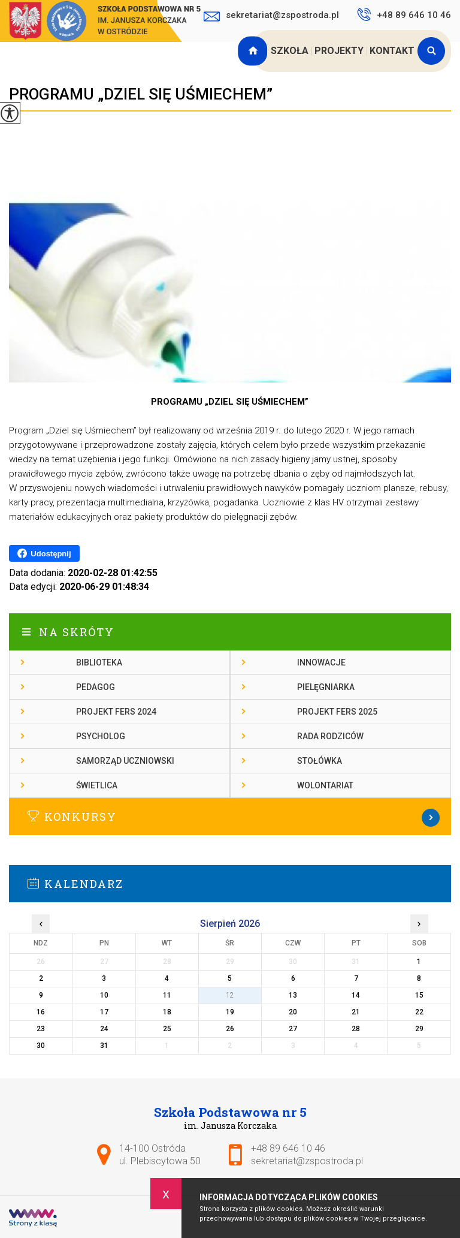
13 (293, 995)
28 (356, 1029)
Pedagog (95, 687)
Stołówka (319, 761)
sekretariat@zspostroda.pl (271, 16)
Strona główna (254, 51)
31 (104, 1045)
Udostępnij (44, 553)
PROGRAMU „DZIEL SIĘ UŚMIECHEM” (141, 94)
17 (104, 1012)
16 (41, 1012)
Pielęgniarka (326, 687)
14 (356, 995)
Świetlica (96, 785)
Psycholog (100, 736)
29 (419, 1029)
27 (293, 1029)
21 (356, 1012)
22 (419, 1012)
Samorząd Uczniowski (125, 761)
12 (230, 995)
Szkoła (289, 50)
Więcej (229, 817)
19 (230, 1012)
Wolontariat (325, 785)
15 (419, 995)
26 (230, 1029)
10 (104, 995)
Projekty (339, 50)
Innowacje (321, 662)
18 (167, 1012)
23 (41, 1029)
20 (293, 1012)
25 (167, 1029)
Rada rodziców (330, 736)
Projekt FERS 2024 (116, 711)
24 (104, 1029)
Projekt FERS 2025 (337, 711)
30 (41, 1045)
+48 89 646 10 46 (404, 14)
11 (167, 995)
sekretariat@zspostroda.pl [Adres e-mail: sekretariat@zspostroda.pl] (307, 1161)
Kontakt (392, 50)
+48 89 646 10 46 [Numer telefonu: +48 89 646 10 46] (288, 1148)
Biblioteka (99, 662)
